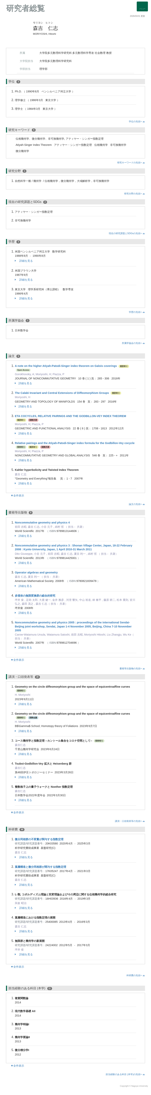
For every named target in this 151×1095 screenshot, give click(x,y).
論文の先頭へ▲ (137, 504)
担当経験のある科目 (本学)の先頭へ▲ (125, 1074)
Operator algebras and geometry (36, 572)
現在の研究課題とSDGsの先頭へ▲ (127, 233)
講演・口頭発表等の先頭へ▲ (130, 821)
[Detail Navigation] (142, 6)
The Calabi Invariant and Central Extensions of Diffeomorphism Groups (62, 392)
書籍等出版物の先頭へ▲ (132, 668)
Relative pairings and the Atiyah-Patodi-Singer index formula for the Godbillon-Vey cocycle (75, 443)
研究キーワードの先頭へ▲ (131, 162)
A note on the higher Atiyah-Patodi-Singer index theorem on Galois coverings (66, 365)
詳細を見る (24, 260)
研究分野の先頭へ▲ (134, 193)
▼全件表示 (17, 495)
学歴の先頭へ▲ (137, 312)
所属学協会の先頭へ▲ (133, 343)
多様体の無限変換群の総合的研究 (35, 595)
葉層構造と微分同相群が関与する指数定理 (40, 866)
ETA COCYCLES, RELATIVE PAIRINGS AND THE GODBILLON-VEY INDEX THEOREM (70, 416)
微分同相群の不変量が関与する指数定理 (39, 839)
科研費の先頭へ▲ (136, 975)
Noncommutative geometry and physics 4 (42, 522)
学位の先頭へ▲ (137, 121)
